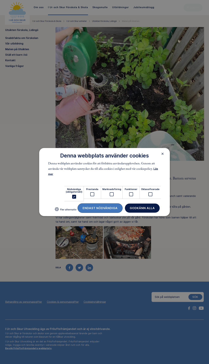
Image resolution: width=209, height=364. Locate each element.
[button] (66, 210)
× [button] (162, 153)
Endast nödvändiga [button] (100, 208)
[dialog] (104, 182)
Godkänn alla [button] (142, 208)
